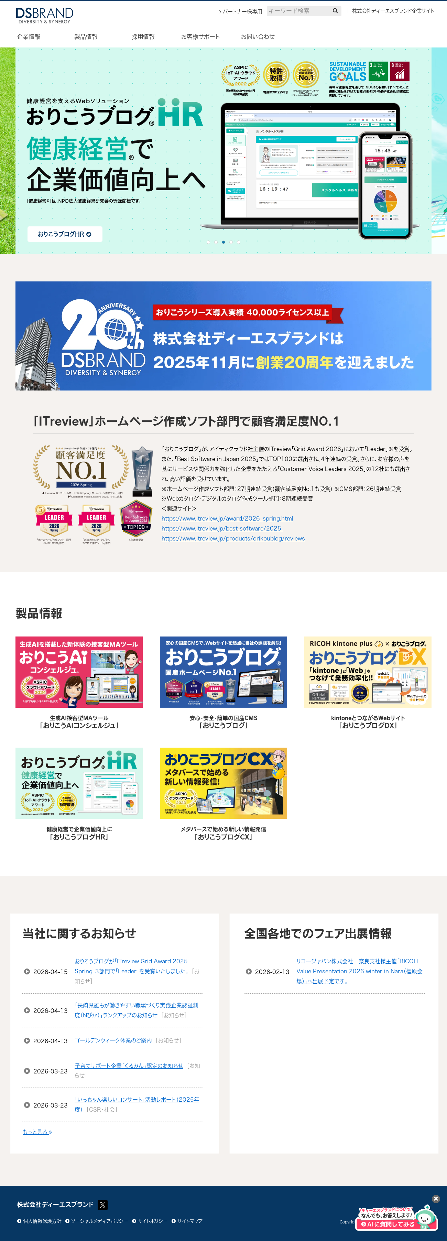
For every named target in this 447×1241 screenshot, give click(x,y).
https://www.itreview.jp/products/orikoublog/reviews (233, 538)
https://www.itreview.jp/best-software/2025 (222, 528)
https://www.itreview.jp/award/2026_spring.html (227, 518)
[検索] (335, 10)
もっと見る (37, 1132)
